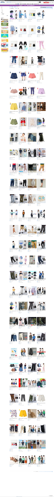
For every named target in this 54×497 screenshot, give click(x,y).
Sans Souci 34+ (29, 144)
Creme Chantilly (20, 67)
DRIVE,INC (29, 251)
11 (46, 8)
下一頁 (51, 8)
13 (48, 8)
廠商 (16, 8)
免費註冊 (46, 2)
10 (45, 8)
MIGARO (29, 190)
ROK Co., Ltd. (29, 205)
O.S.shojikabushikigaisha (12, 236)
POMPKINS (20, 144)
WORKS (29, 420)
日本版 (53, 0)
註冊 (19, 20)
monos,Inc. (38, 67)
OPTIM (19, 113)
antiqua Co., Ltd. (38, 144)
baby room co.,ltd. (29, 21)
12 (47, 8)
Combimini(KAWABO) (39, 113)
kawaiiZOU (11, 466)
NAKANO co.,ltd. (11, 21)
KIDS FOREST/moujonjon (12, 67)
